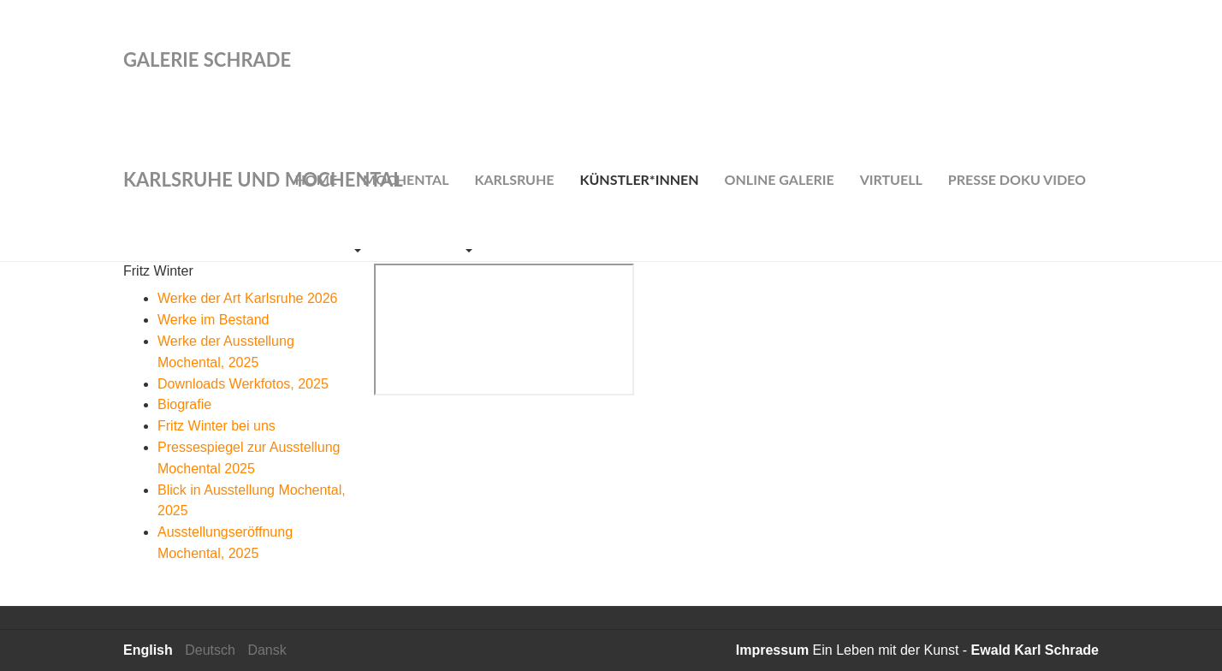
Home (315, 179)
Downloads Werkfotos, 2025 (243, 384)
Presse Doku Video (1017, 179)
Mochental (405, 179)
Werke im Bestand (213, 319)
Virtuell (891, 179)
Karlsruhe (514, 179)
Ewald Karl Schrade (1035, 650)
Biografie (184, 404)
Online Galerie (779, 179)
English (148, 650)
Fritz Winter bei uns (216, 426)
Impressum (772, 650)
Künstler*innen (639, 179)
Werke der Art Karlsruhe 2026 (247, 298)
